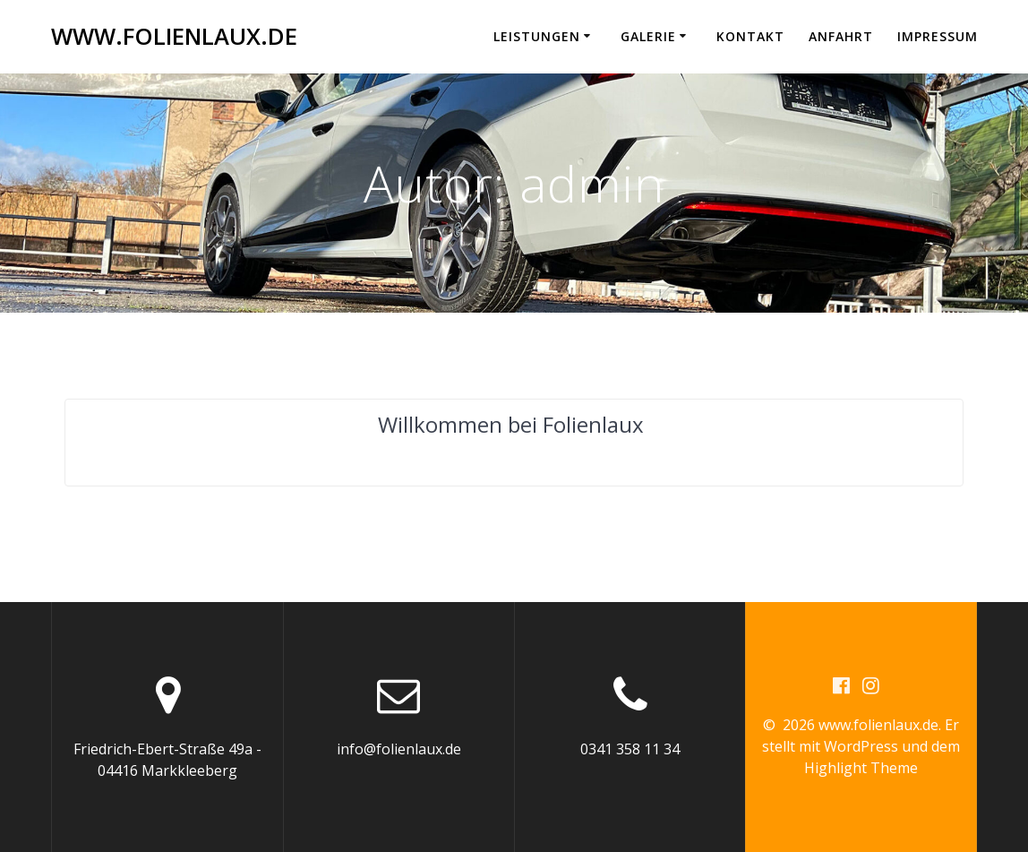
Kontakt (750, 36)
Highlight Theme (861, 768)
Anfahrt (841, 36)
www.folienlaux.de (174, 36)
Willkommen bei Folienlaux (511, 424)
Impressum (937, 36)
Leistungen (536, 36)
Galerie (648, 36)
